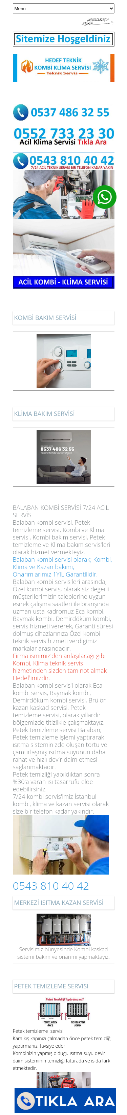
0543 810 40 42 (51, 885)
